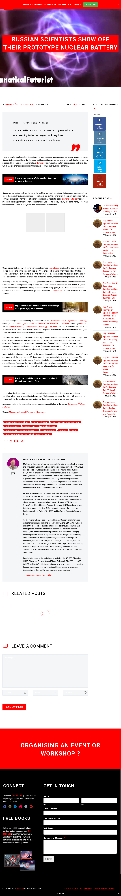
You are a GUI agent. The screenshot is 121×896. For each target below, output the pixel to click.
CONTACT (67, 888)
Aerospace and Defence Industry (17, 422)
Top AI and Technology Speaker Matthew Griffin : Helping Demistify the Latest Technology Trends (110, 287)
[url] (75, 693)
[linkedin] (15, 806)
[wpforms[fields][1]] (80, 813)
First (44, 804)
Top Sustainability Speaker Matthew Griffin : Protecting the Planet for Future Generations (110, 336)
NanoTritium (57, 290)
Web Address (49, 828)
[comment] (45, 671)
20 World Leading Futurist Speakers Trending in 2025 (110, 180)
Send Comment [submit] (14, 707)
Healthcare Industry (12, 426)
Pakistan (53, 326)
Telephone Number (52, 818)
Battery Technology (40, 422)
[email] (45, 693)
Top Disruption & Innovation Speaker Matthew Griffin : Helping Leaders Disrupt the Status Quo (110, 262)
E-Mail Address (50, 809)
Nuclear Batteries (48, 430)
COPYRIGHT (77, 888)
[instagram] (10, 806)
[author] (15, 693)
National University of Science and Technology (28, 326)
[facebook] (4, 806)
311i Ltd (20, 888)
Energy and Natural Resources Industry (66, 422)
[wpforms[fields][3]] (80, 832)
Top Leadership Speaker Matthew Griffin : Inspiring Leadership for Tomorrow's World (110, 240)
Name (46, 796)
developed (41, 163)
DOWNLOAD (90, 5)
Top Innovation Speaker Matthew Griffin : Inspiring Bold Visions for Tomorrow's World (110, 359)
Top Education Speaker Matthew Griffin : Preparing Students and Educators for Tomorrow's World (110, 312)
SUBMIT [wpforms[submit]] (48, 859)
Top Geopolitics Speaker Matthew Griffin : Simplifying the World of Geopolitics (111, 219)
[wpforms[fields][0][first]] (61, 800)
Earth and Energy (27, 104)
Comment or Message (54, 838)
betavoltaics (54, 268)
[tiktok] (20, 806)
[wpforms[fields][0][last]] (99, 800)
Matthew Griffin (11, 104)
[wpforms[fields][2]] (80, 847)
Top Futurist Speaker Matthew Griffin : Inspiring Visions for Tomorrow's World (110, 198)
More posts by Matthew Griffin (38, 575)
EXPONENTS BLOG (92, 888)
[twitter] (25, 806)
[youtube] (31, 806)
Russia (83, 323)
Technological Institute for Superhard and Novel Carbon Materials (42, 323)
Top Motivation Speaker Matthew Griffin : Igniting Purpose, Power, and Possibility (110, 380)
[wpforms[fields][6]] (80, 822)
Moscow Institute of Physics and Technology (68, 321)
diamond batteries (69, 199)
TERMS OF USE (107, 888)
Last (82, 804)
